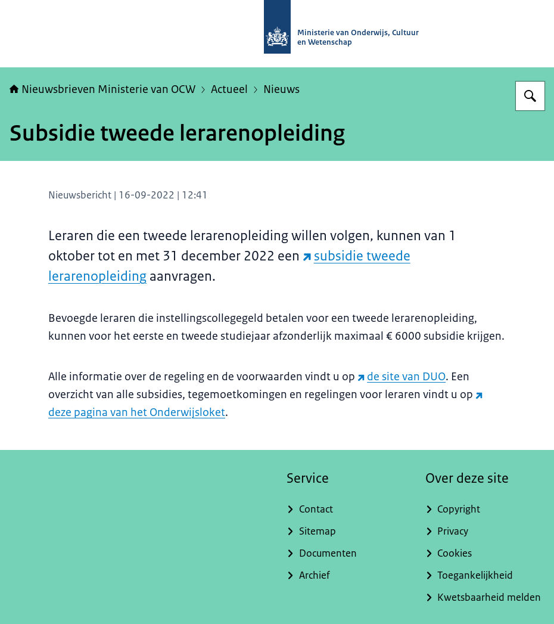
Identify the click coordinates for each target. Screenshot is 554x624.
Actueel (229, 89)
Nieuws (281, 89)
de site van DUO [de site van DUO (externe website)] (401, 377)
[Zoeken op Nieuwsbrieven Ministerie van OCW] (530, 96)
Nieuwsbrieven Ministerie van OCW (102, 89)
